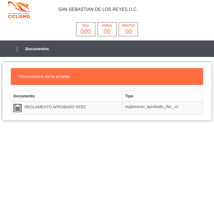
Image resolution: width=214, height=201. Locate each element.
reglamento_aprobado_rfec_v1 (151, 106)
